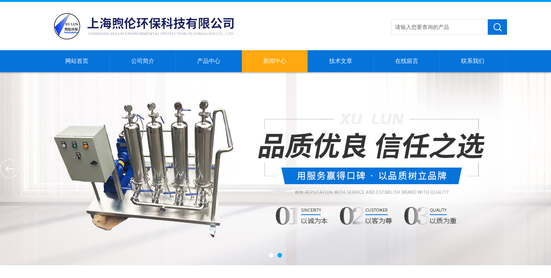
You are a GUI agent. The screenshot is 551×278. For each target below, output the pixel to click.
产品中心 (208, 61)
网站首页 (76, 61)
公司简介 (142, 61)
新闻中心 (274, 61)
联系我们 (472, 61)
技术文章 (340, 61)
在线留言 (406, 61)
